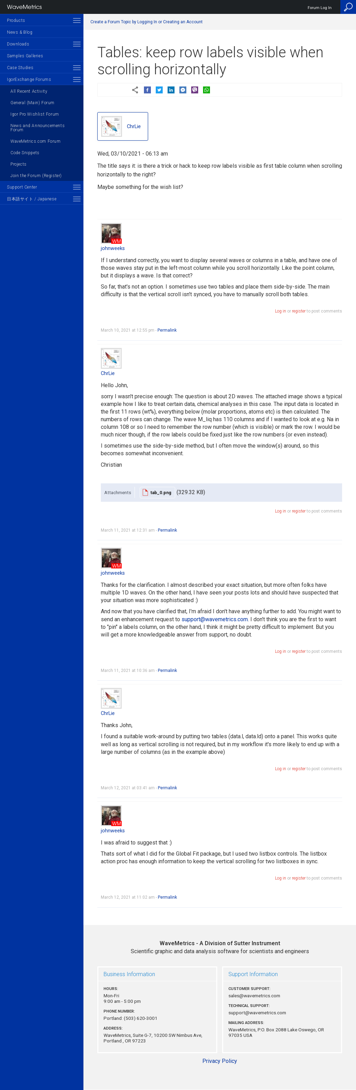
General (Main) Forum (32, 102)
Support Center (22, 187)
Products (16, 20)
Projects (18, 164)
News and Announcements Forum (37, 127)
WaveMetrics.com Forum (35, 141)
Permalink (167, 330)
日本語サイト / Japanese (31, 199)
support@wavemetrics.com (214, 619)
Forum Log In (320, 8)
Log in (280, 311)
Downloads (18, 44)
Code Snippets (25, 152)
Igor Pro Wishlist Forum (34, 114)
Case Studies (20, 67)
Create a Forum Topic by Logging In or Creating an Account (146, 21)
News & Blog (20, 32)
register (299, 311)
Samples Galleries (25, 55)
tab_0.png (161, 492)
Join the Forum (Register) (36, 175)
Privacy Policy (219, 1061)
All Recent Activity (28, 91)
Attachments (117, 492)
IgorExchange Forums (29, 79)
